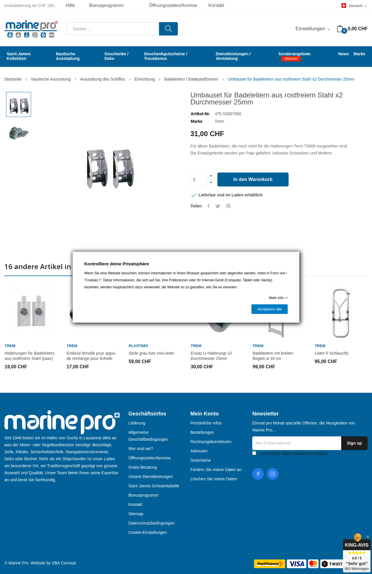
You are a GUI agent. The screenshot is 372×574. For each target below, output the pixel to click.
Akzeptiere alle (269, 309)
